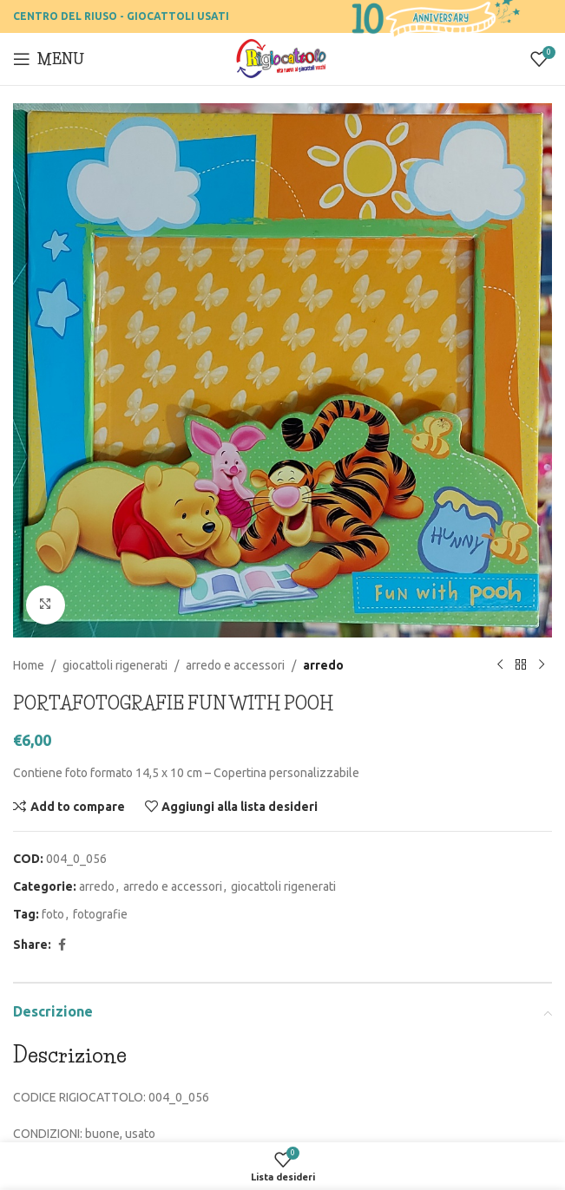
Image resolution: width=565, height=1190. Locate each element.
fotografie (100, 914)
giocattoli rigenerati (115, 664)
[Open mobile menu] (48, 59)
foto (53, 914)
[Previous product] (499, 665)
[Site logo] (282, 58)
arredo (323, 664)
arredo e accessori (235, 664)
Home (28, 664)
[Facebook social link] (61, 944)
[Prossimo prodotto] (541, 665)
